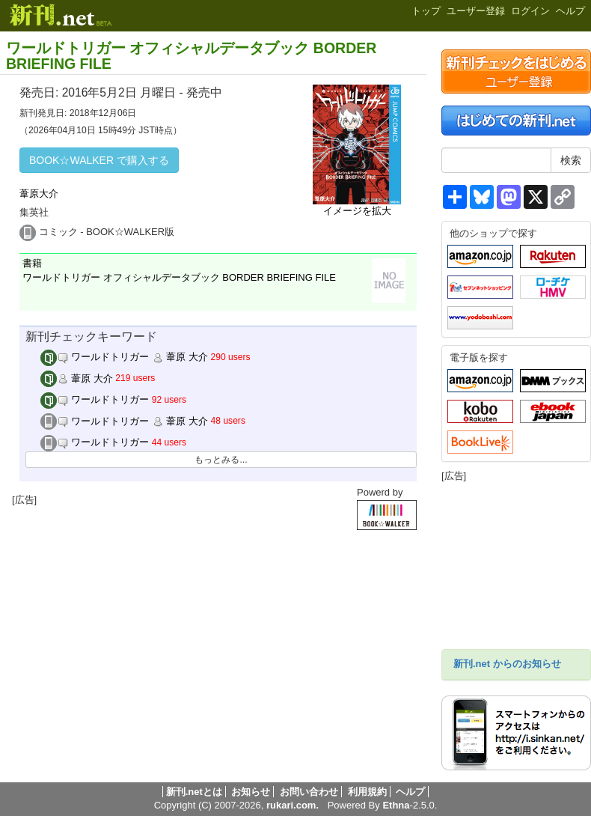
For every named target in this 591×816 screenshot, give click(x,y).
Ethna (395, 805)
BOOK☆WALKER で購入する (99, 160)
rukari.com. (292, 805)
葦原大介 (38, 193)
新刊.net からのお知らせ (507, 663)
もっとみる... (221, 459)
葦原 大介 (76, 378)
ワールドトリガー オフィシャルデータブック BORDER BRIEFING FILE (191, 56)
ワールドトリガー (95, 399)
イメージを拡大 (357, 210)
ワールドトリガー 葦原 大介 (124, 356)
